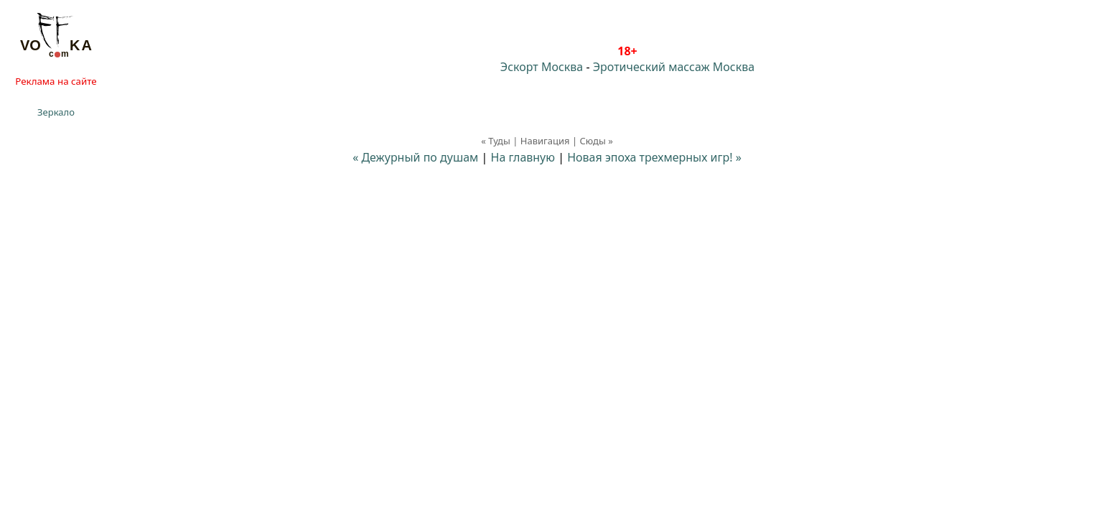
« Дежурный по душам (415, 157)
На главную (523, 157)
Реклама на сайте (55, 81)
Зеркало (56, 112)
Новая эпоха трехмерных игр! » (654, 157)
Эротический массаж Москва (673, 67)
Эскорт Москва (541, 67)
